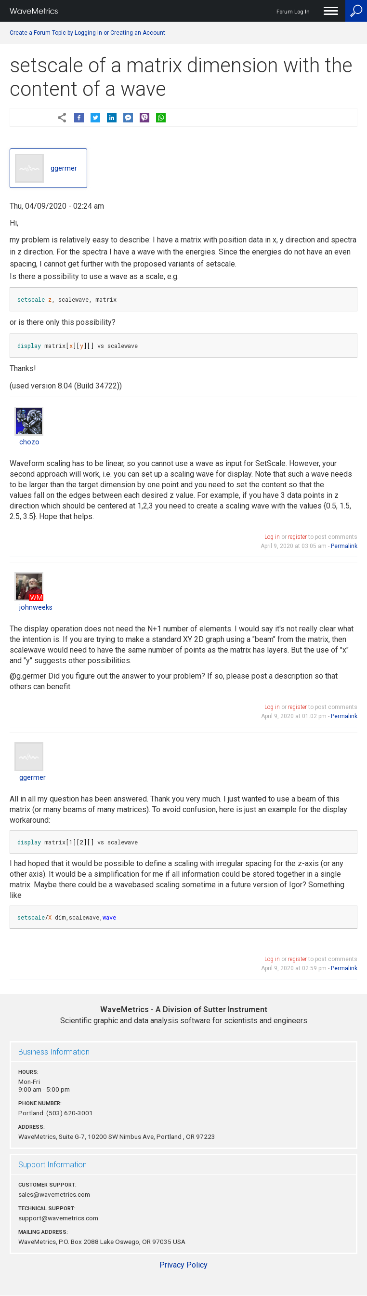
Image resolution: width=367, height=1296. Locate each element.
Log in (272, 537)
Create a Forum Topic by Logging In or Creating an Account (87, 32)
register (297, 537)
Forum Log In (293, 12)
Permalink (344, 546)
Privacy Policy (183, 1264)
